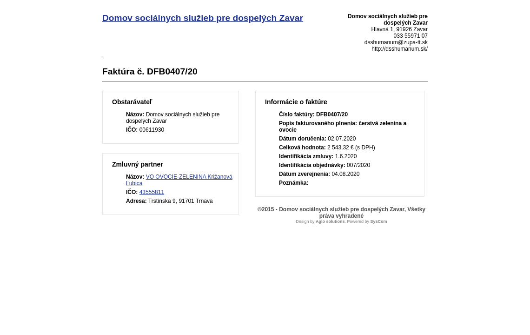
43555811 (151, 192)
